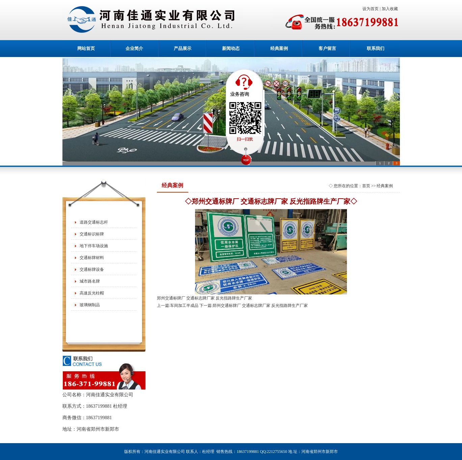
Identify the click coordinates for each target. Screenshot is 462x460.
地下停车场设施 (94, 245)
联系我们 (375, 48)
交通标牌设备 (92, 269)
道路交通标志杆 (94, 222)
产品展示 (182, 48)
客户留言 (327, 48)
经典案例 (279, 48)
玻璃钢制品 (90, 305)
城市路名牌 (90, 281)
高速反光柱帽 (92, 293)
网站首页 (86, 48)
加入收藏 (391, 8)
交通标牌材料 (92, 257)
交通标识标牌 (92, 234)
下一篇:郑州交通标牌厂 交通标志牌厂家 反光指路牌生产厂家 (253, 305)
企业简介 (134, 48)
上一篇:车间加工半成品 (177, 305)
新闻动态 (231, 48)
